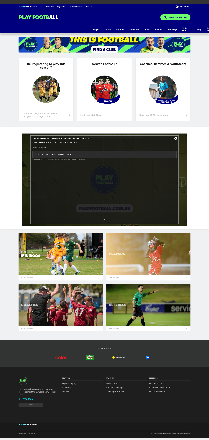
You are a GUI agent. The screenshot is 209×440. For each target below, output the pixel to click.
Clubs (64, 29)
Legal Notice (31, 433)
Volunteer (53, 29)
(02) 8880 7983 (26, 399)
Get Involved (120, 29)
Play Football (61, 7)
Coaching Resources (115, 391)
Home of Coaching (114, 387)
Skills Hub (98, 29)
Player (22, 29)
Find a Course (112, 383)
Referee (41, 29)
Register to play (69, 383)
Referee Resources (157, 391)
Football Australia (76, 7)
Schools (74, 29)
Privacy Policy (22, 433)
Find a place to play (175, 17)
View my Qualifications (159, 387)
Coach (31, 29)
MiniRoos (88, 7)
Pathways (85, 29)
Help (108, 29)
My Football (49, 7)
